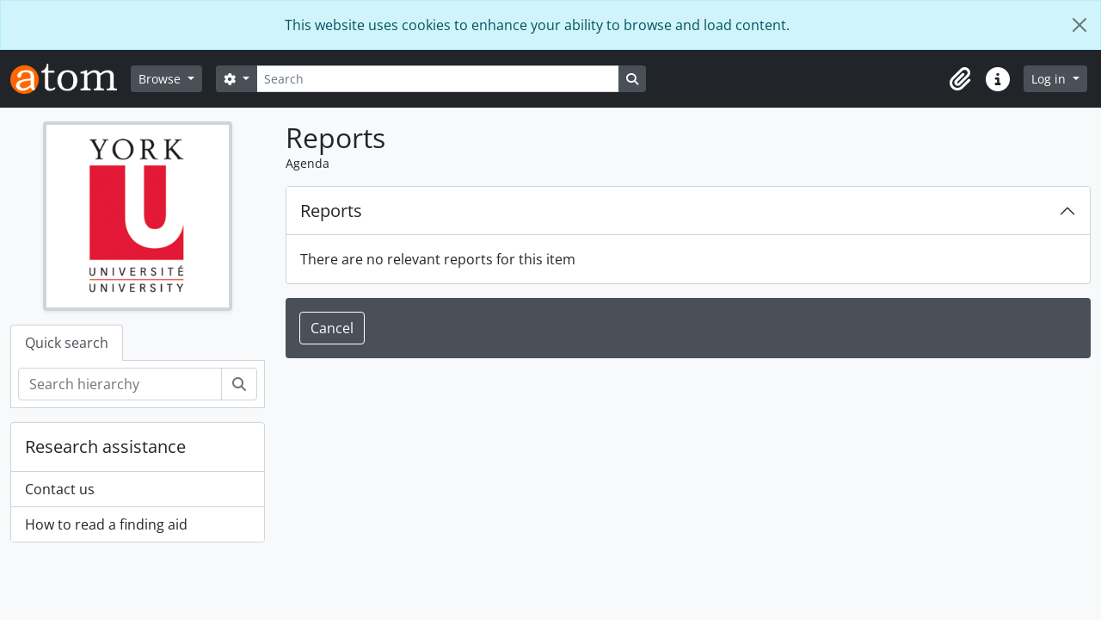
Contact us (60, 489)
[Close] (1079, 25)
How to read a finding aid (106, 524)
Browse (161, 79)
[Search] (437, 78)
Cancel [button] (332, 328)
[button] (960, 79)
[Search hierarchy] (120, 384)
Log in (1050, 79)
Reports (331, 210)
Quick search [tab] (66, 342)
